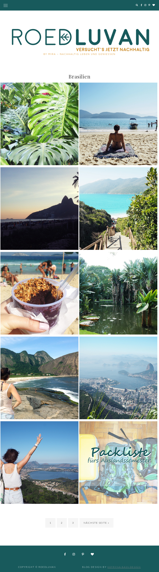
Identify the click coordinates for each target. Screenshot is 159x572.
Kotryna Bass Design (124, 567)
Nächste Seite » (96, 522)
